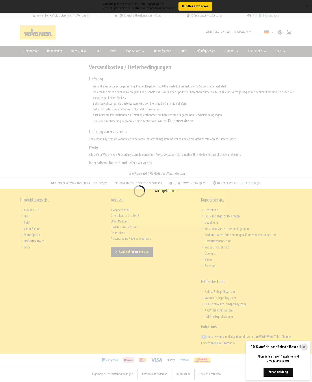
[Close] (304, 346)
